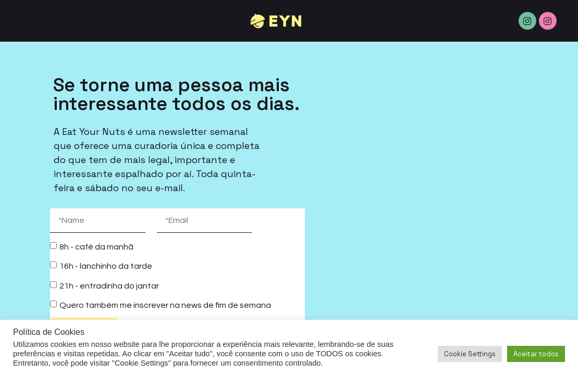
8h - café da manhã (96, 246)
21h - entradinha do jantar (109, 285)
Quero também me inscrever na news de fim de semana (165, 305)
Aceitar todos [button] (536, 353)
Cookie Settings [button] (470, 353)
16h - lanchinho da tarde (105, 266)
